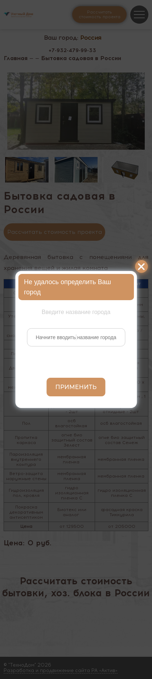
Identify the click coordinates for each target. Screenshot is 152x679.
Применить (76, 387)
